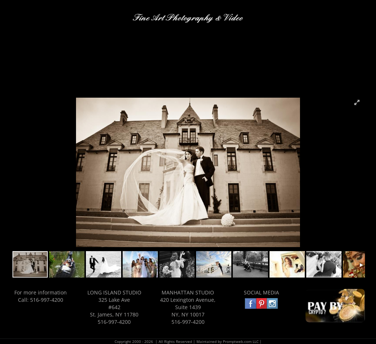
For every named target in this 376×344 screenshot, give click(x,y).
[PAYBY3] (335, 291)
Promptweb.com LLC (240, 341)
